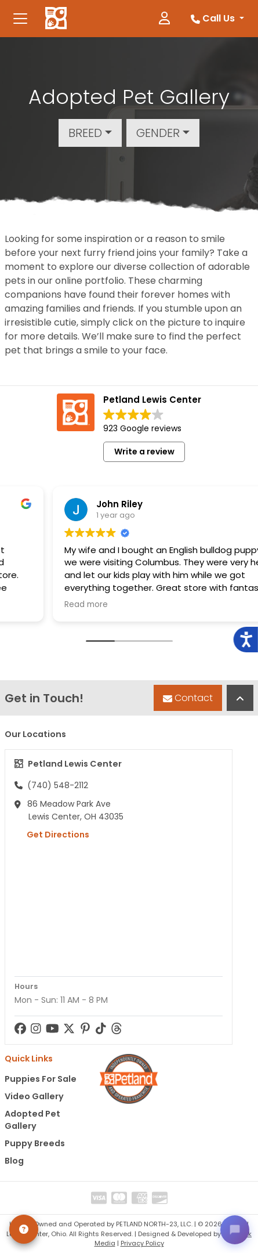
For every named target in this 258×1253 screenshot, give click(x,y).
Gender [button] (158, 133)
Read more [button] (41, 605)
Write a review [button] (144, 451)
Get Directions (51, 834)
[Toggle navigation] (20, 19)
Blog (14, 1161)
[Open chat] (234, 1229)
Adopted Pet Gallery (32, 1120)
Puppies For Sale (41, 1079)
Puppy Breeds (35, 1143)
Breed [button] (85, 133)
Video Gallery (34, 1096)
